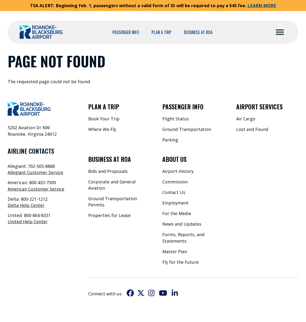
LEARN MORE (261, 5)
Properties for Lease (109, 215)
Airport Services (259, 106)
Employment (175, 203)
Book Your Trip (104, 119)
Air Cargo (245, 119)
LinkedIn (174, 293)
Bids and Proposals (108, 171)
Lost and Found (252, 129)
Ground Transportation (186, 129)
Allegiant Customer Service (35, 172)
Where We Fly (102, 129)
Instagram (151, 293)
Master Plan (174, 251)
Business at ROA (198, 32)
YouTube (163, 293)
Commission (175, 182)
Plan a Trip (161, 32)
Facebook (130, 293)
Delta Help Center (26, 205)
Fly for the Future (180, 262)
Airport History (178, 171)
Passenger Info (125, 32)
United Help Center (28, 221)
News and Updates (181, 224)
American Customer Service (36, 189)
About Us (174, 159)
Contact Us (173, 192)
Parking (170, 140)
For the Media (176, 213)
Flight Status (175, 119)
